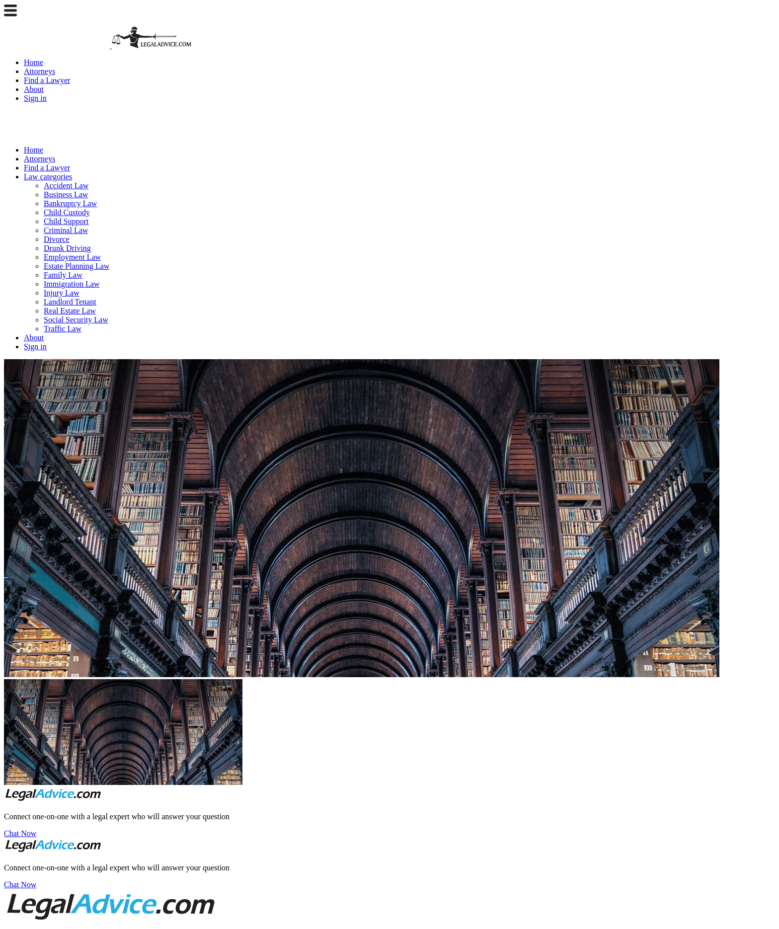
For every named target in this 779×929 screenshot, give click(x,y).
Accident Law (66, 185)
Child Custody (67, 212)
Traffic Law (62, 328)
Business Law (66, 194)
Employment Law (72, 257)
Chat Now (20, 833)
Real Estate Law (70, 311)
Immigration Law (71, 284)
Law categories (48, 176)
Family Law (63, 275)
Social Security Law (76, 319)
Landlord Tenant (70, 302)
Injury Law (61, 293)
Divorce (57, 239)
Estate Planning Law (76, 266)
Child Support (66, 221)
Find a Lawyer (47, 80)
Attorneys (39, 71)
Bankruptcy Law (70, 203)
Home (33, 62)
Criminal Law (66, 230)
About (34, 89)
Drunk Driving (67, 248)
